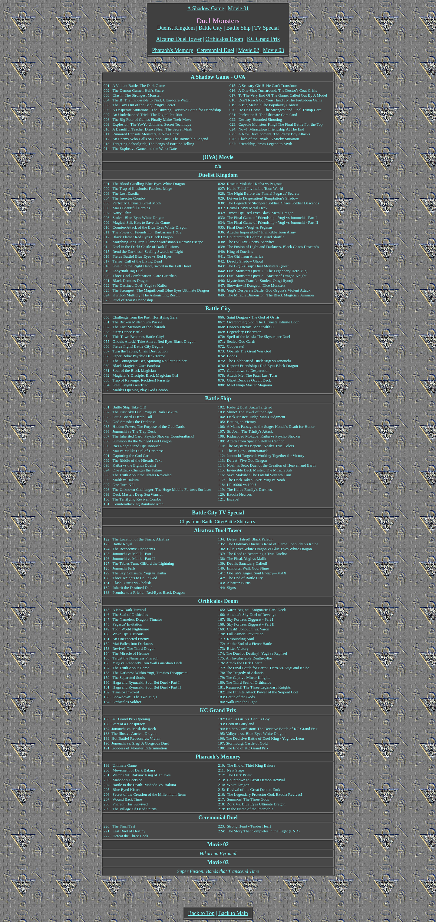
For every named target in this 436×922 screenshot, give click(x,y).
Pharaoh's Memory (172, 50)
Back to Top (201, 913)
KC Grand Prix (263, 39)
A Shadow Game (205, 8)
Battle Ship (238, 28)
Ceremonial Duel (215, 50)
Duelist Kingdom (176, 28)
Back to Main (233, 913)
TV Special (266, 28)
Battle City (211, 28)
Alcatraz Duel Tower (178, 39)
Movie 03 (273, 50)
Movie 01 (238, 8)
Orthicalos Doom (224, 39)
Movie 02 (248, 50)
